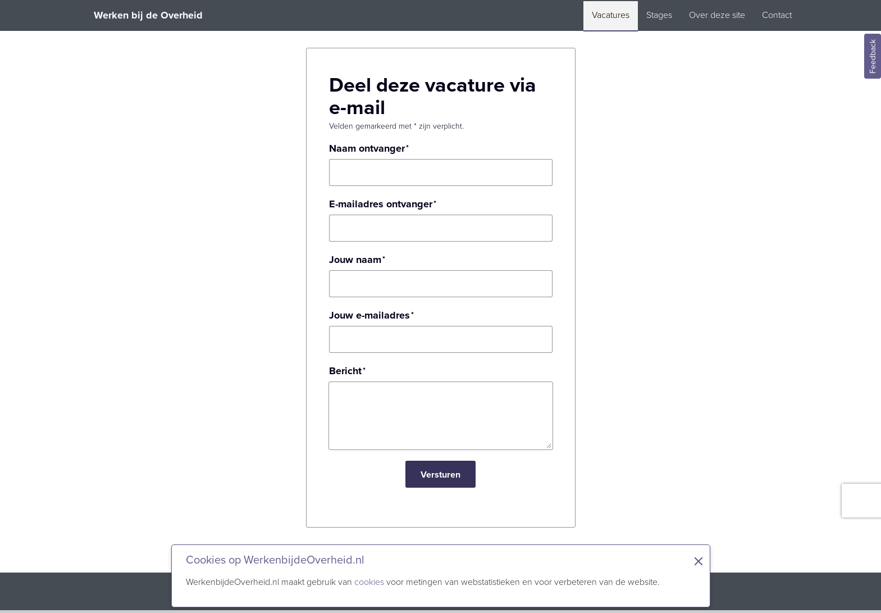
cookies (369, 581)
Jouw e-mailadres (369, 315)
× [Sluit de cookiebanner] (698, 561)
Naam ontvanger (367, 148)
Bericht (345, 371)
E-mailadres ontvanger (380, 204)
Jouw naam (355, 259)
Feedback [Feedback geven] (873, 56)
